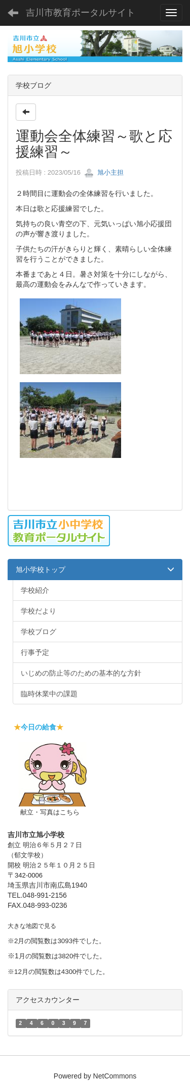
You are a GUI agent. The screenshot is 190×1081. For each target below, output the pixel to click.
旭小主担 (104, 172)
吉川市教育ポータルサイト (80, 13)
